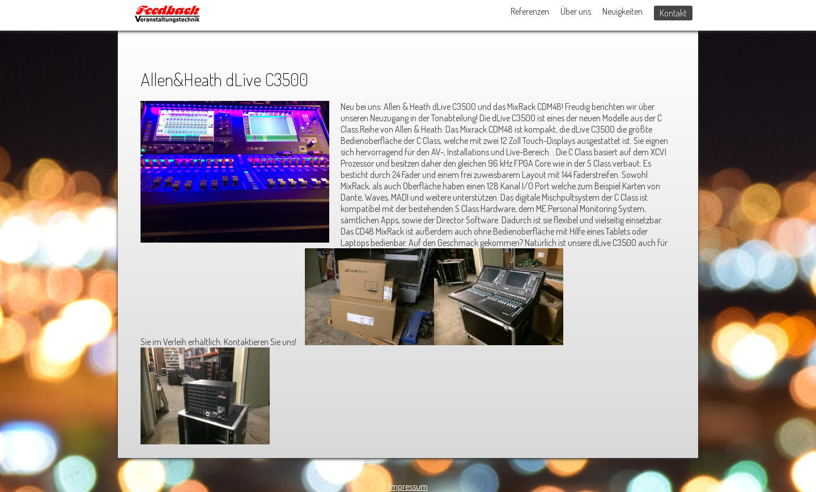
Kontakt (673, 13)
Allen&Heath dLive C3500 (224, 79)
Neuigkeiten (622, 11)
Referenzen (530, 11)
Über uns (575, 11)
